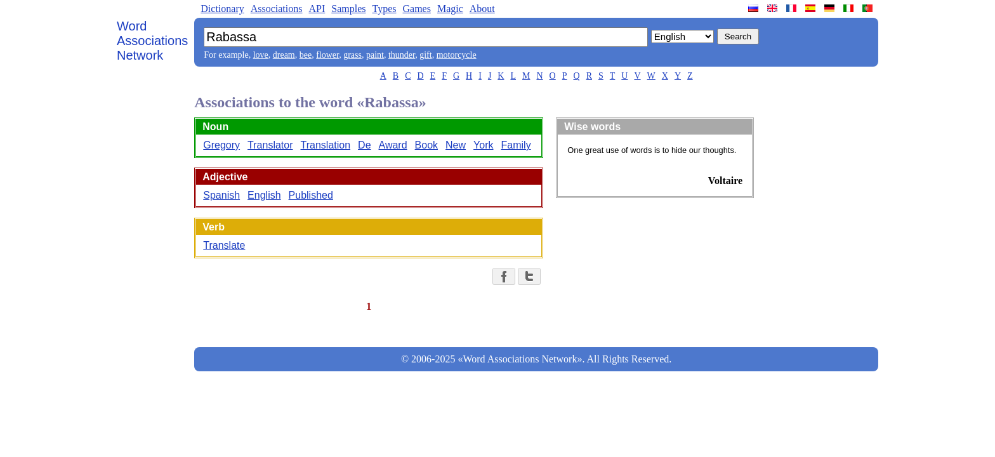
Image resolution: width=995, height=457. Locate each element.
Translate (224, 245)
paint (375, 55)
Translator (270, 145)
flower (327, 55)
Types (384, 8)
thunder (401, 55)
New (455, 145)
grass (352, 55)
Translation (326, 145)
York (483, 145)
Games (416, 8)
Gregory (221, 145)
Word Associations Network (152, 40)
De (364, 145)
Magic (450, 8)
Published (311, 195)
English (263, 195)
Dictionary (222, 8)
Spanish (221, 195)
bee (306, 55)
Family (516, 145)
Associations (277, 8)
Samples (348, 8)
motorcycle (457, 55)
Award (393, 145)
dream (284, 55)
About (482, 8)
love (260, 55)
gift (425, 55)
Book (426, 145)
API (316, 8)
